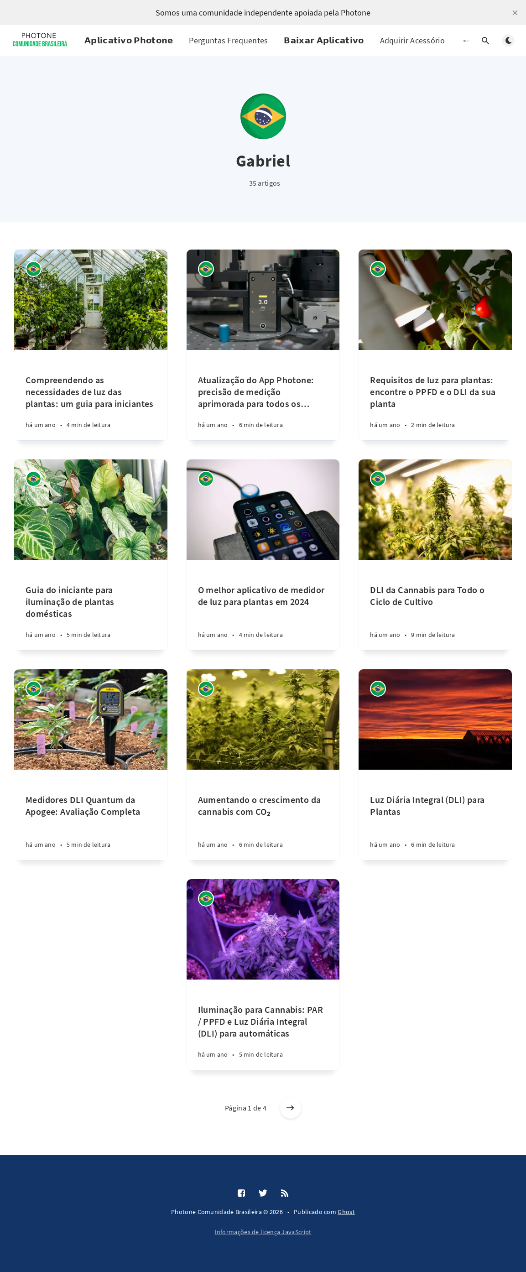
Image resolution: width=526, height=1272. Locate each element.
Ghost (346, 1212)
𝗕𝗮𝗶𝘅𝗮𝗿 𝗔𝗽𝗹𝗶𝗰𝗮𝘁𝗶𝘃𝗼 (324, 40)
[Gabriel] (34, 269)
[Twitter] (263, 1193)
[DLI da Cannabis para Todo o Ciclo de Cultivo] (435, 605)
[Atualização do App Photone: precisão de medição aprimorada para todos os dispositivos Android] (263, 395)
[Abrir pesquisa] (485, 40)
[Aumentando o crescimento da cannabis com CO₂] (263, 815)
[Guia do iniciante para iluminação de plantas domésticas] (90, 605)
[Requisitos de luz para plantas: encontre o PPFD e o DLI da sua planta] (435, 395)
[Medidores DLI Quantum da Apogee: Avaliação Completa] (90, 815)
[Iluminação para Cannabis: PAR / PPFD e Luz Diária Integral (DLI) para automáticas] (263, 1025)
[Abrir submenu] (468, 40)
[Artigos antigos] (290, 1108)
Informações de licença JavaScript (263, 1232)
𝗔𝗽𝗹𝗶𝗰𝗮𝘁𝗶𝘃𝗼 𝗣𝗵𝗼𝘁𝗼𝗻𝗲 (128, 40)
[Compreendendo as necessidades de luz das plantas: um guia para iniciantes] (90, 395)
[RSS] (284, 1193)
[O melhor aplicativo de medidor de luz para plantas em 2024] (263, 605)
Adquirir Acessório (412, 40)
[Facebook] (241, 1193)
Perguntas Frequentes (228, 40)
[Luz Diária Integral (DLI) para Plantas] (435, 815)
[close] (515, 12)
